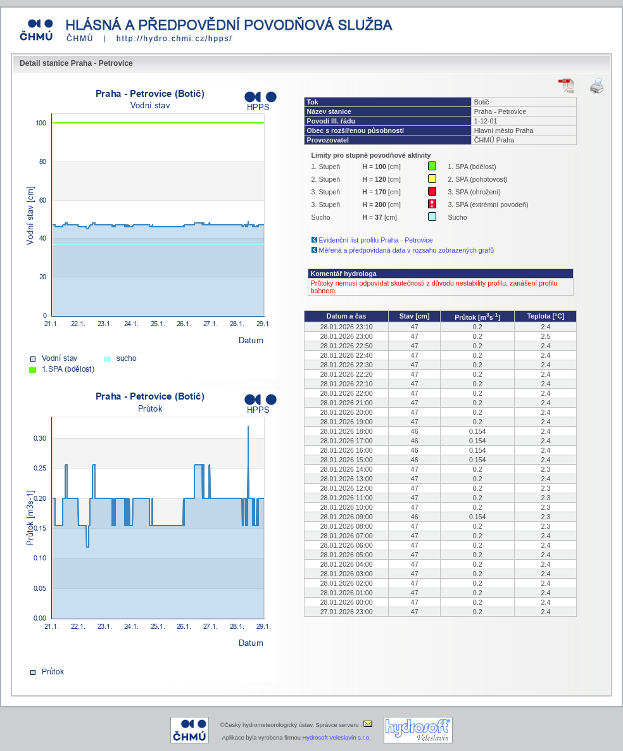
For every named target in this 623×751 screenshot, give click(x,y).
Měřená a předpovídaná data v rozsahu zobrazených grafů (406, 250)
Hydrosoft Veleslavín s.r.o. (337, 738)
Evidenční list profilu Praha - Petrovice (376, 240)
